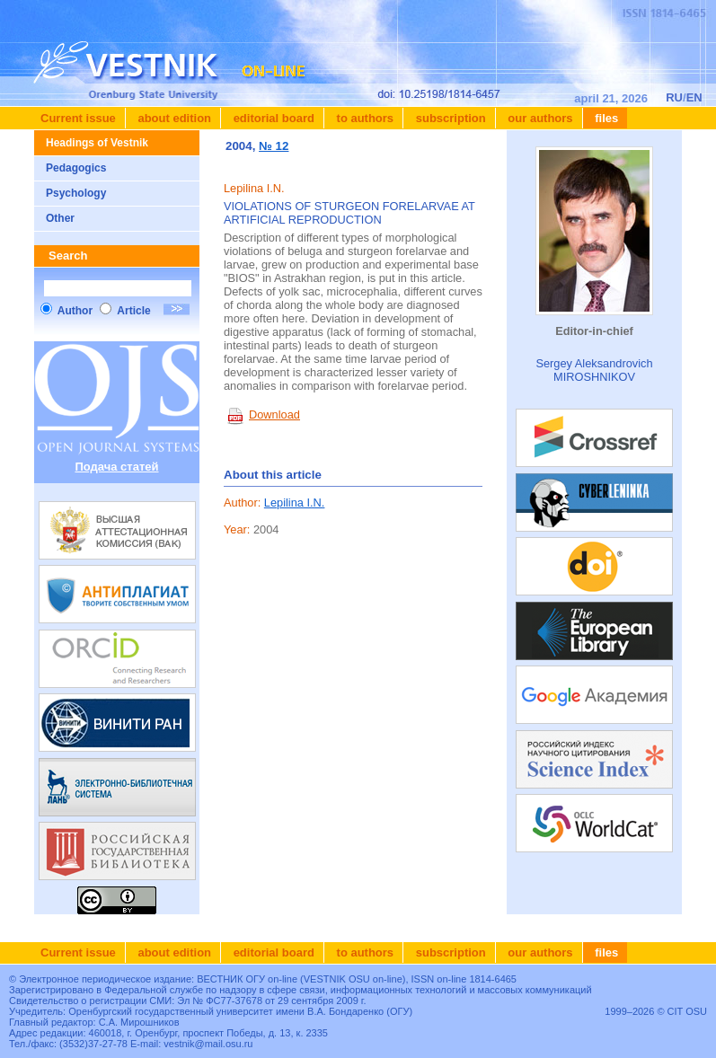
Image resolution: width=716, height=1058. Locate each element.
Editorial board (272, 118)
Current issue (78, 118)
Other (60, 218)
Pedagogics (76, 168)
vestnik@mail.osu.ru (208, 1043)
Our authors (539, 118)
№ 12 (273, 146)
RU (674, 97)
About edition (173, 118)
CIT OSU (687, 1011)
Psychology (76, 193)
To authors (363, 118)
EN (694, 97)
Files (605, 118)
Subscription (449, 118)
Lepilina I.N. (294, 502)
